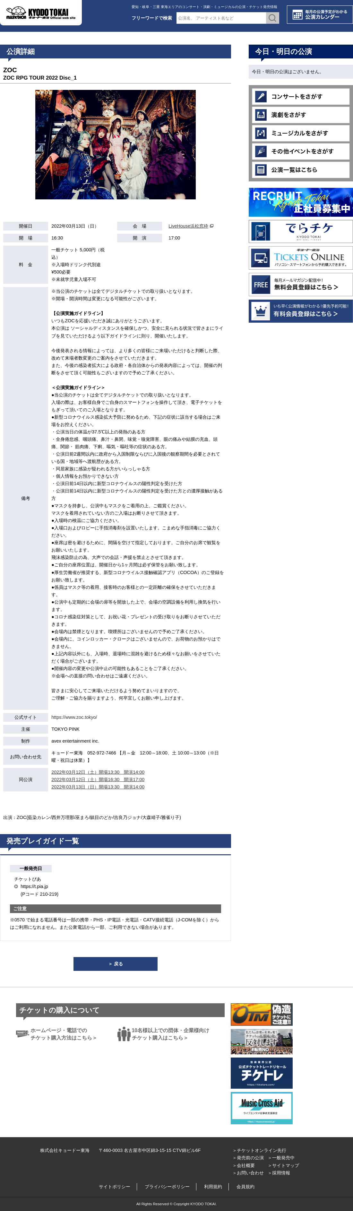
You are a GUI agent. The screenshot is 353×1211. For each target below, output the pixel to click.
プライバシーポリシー (167, 1186)
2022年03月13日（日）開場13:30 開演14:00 (97, 786)
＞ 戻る (115, 963)
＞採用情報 (279, 1172)
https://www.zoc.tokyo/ (74, 717)
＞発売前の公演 (248, 1157)
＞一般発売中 (281, 1157)
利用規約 (213, 1186)
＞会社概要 (243, 1165)
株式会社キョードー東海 (65, 1150)
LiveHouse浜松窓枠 (188, 226)
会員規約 (245, 1186)
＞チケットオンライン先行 (259, 1150)
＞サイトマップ (283, 1165)
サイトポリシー (114, 1186)
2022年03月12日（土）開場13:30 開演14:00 (97, 772)
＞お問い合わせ (248, 1172)
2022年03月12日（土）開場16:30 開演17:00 (97, 779)
